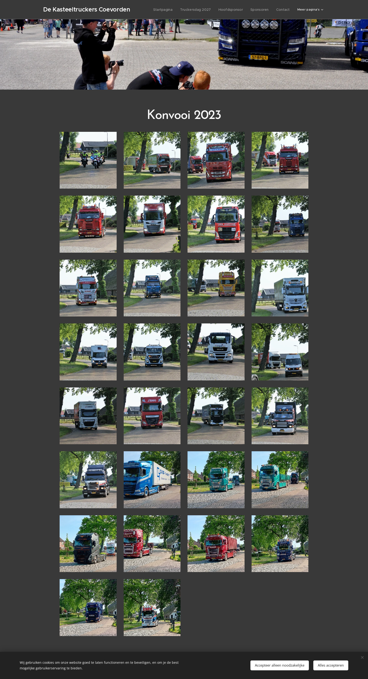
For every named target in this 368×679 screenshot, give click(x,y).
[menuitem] (170, 9)
